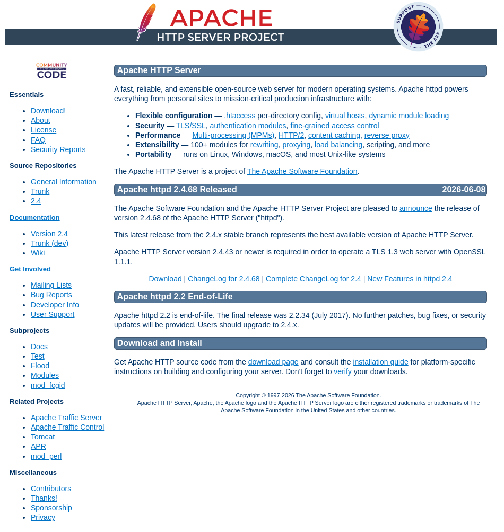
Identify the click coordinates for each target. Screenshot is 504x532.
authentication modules (248, 125)
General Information (64, 182)
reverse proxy (387, 135)
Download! (48, 111)
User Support (52, 314)
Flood (40, 365)
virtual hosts (345, 115)
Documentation (35, 217)
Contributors (51, 488)
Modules (45, 375)
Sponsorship (51, 507)
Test (38, 356)
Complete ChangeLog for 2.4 (313, 278)
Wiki (38, 253)
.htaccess (239, 115)
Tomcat (43, 436)
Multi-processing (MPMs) (233, 135)
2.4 (36, 201)
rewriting (264, 144)
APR (38, 446)
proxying (296, 144)
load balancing (338, 144)
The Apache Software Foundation (302, 171)
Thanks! (44, 498)
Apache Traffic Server (66, 417)
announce (415, 208)
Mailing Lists (51, 285)
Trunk (40, 191)
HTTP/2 (291, 135)
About (40, 120)
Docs (39, 346)
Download (165, 278)
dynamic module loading (409, 115)
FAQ (38, 140)
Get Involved (30, 269)
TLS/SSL (191, 125)
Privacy (43, 517)
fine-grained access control (334, 125)
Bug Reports (51, 294)
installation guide (380, 362)
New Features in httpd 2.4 (409, 278)
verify (342, 371)
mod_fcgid (48, 385)
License (43, 130)
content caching (334, 135)
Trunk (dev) (49, 243)
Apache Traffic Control (67, 427)
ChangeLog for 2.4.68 (223, 278)
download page (273, 362)
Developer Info (55, 304)
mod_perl (46, 456)
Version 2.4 (49, 233)
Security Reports (58, 149)
